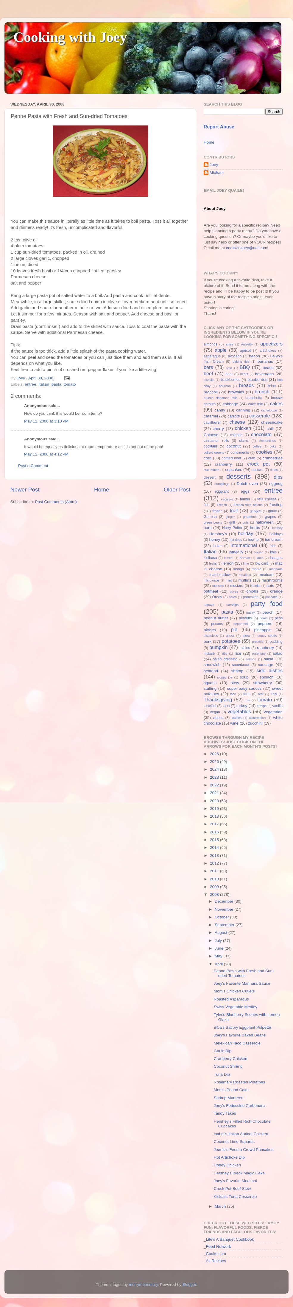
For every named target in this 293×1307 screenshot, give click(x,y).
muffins (245, 580)
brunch (262, 391)
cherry (218, 428)
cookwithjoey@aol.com (246, 248)
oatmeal (211, 591)
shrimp (237, 671)
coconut (234, 446)
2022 (215, 785)
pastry (250, 612)
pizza (230, 636)
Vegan (215, 712)
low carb (261, 563)
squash (210, 683)
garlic (272, 511)
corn (207, 458)
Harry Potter (232, 528)
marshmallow (220, 575)
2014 (215, 847)
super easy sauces (244, 688)
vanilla (277, 706)
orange (276, 591)
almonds (210, 344)
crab (251, 458)
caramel (211, 416)
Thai (274, 694)
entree (30, 384)
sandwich (212, 664)
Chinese (211, 435)
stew (235, 683)
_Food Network (217, 1246)
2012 (215, 863)
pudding (276, 642)
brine (272, 386)
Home (101, 489)
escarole (227, 499)
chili (269, 428)
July (219, 940)
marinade (276, 569)
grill (232, 522)
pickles (210, 630)
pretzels (257, 641)
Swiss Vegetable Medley (235, 1007)
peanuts (245, 618)
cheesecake (272, 422)
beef (208, 373)
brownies (236, 392)
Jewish (259, 552)
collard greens (214, 452)
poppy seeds (267, 635)
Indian (217, 546)
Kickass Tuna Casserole (235, 1196)
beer (229, 374)
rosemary (259, 653)
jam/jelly (236, 552)
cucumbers (211, 470)
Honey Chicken (227, 1165)
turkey (241, 705)
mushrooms (272, 580)
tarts (246, 694)
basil (229, 368)
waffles (236, 718)
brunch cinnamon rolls (220, 398)
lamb (259, 558)
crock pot (258, 463)
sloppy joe (224, 677)
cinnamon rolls (216, 441)
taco (233, 694)
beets (244, 374)
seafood (211, 671)
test (261, 694)
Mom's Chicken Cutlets (234, 991)
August (221, 932)
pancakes (250, 597)
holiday (245, 533)
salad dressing (225, 659)
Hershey (277, 528)
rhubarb (209, 653)
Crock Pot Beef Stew (232, 1188)
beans (268, 367)
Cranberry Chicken (230, 1058)
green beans (213, 522)
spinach (267, 677)
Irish (272, 546)
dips (278, 477)
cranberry (223, 464)
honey (214, 539)
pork (207, 641)
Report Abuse (219, 126)
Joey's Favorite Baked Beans (240, 1035)
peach (267, 612)
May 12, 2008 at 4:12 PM (46, 454)
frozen (217, 511)
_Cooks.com (215, 1253)
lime (246, 563)
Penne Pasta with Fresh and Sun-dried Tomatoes (244, 973)
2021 (215, 793)
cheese (237, 422)
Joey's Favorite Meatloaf (235, 1181)
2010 (215, 879)
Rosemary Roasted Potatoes (239, 1082)
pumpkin (218, 647)
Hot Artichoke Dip (229, 1157)
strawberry (262, 683)
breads (246, 385)
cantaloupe (269, 410)
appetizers (271, 343)
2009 (215, 887)
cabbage (230, 404)
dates (274, 470)
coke (273, 446)
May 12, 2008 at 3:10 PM (46, 421)
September (225, 925)
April (219, 964)
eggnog (276, 483)
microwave (211, 580)
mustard (236, 586)
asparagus (212, 356)
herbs (255, 527)
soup (244, 677)
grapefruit (250, 517)
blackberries (230, 380)
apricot (245, 350)
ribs (224, 653)
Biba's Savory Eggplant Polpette (242, 1027)
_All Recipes (215, 1261)
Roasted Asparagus (231, 999)
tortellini (210, 706)
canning (243, 410)
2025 (215, 761)
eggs (245, 491)
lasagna (276, 558)
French (222, 505)
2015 (215, 840)
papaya (209, 605)
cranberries (272, 458)
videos (218, 718)
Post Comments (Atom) (56, 501)
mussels (218, 585)
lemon (227, 563)
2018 (215, 816)
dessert (210, 477)
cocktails (211, 446)
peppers (265, 623)
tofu (247, 700)
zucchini (255, 723)
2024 (215, 769)
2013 (215, 855)
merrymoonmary (143, 1284)
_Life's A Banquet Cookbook (229, 1239)
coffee (257, 446)
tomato (69, 384)
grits (245, 522)
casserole (259, 415)
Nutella (255, 585)
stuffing (210, 688)
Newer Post (25, 489)
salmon (251, 659)
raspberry (265, 647)
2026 (215, 754)
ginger (230, 517)
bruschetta (253, 398)
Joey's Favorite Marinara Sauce (242, 983)
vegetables (239, 711)
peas (279, 618)
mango (238, 569)
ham (207, 527)
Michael (217, 172)
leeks (213, 563)
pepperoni (240, 624)
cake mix (255, 404)
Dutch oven (247, 483)
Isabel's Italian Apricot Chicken (241, 1134)
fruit (234, 510)
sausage (265, 664)
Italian (43, 384)
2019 (215, 808)
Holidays (276, 534)
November (224, 909)
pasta (56, 384)
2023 (215, 777)
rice (238, 653)
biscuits (209, 379)
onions (252, 591)
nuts (270, 585)
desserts (238, 476)
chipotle (236, 435)
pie (234, 629)
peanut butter (216, 618)
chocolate (261, 434)
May (219, 956)
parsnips (232, 605)
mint (229, 580)
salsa (268, 659)
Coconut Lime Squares (234, 1141)
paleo (233, 597)
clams (244, 441)
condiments (239, 452)
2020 (215, 801)
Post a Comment (33, 466)
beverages (264, 374)
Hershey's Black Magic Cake (239, 1173)
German (210, 517)
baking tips (241, 361)
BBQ (245, 367)
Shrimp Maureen (229, 1098)
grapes (270, 517)
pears (264, 618)
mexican (265, 574)
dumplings (221, 484)
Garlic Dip (222, 1051)
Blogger (189, 1284)
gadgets (255, 511)
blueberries (257, 379)
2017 (215, 824)
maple (256, 569)
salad (278, 653)
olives (234, 591)
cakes (276, 403)
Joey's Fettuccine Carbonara (239, 1105)
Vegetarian (273, 712)
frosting (276, 504)
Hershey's (218, 534)
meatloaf (245, 574)
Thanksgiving (218, 699)
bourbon (225, 386)
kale (273, 552)
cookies (264, 452)
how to (253, 540)
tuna (226, 706)
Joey (214, 164)
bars (208, 367)
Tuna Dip (222, 1074)
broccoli (211, 392)
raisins (244, 648)
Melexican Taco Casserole (237, 1043)
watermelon (257, 718)
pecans (217, 624)
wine (234, 723)
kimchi (228, 558)
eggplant (222, 491)
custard (258, 470)
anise (229, 344)
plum (246, 635)
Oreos (217, 597)
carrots (233, 416)
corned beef (231, 458)
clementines (267, 440)
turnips (261, 706)
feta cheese (267, 499)
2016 (215, 832)
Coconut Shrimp (228, 1066)
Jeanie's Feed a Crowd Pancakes (244, 1149)
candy (219, 410)
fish (206, 505)
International (243, 545)
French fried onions (248, 505)
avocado (234, 356)
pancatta (271, 597)
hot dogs (236, 539)
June (220, 948)
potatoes (231, 641)
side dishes (270, 670)
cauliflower (212, 422)
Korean (245, 558)
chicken (243, 428)
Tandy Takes (225, 1113)
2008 (215, 894)
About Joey (215, 208)
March (221, 1206)
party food (267, 603)
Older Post (177, 489)
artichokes (268, 350)
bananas (265, 361)
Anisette (247, 344)
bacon (254, 356)
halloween (264, 522)
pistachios (211, 635)
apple (221, 350)
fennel (245, 499)
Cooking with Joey (70, 37)
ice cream (274, 539)
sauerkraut (240, 665)
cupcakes (233, 469)
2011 (215, 871)
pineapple (263, 630)
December (224, 901)
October (222, 917)
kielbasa (210, 558)
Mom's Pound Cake (231, 1090)
